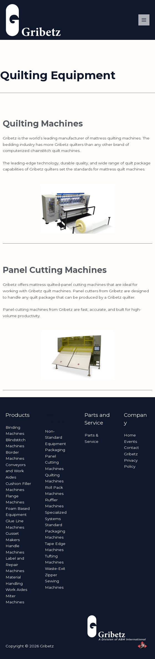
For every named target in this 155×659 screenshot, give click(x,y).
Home (130, 435)
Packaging (55, 450)
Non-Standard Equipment (55, 437)
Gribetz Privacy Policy (131, 460)
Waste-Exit (55, 568)
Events (130, 441)
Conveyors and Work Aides (16, 470)
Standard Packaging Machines (55, 531)
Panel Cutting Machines (55, 270)
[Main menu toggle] (144, 20)
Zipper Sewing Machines (54, 581)
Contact (131, 447)
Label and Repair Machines (15, 564)
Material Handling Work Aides (16, 583)
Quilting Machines (43, 123)
